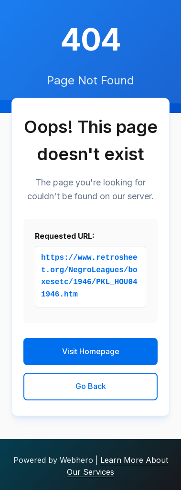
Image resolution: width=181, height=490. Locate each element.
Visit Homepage (90, 351)
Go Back (90, 386)
